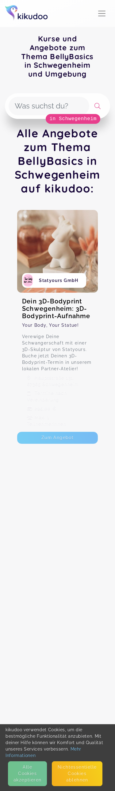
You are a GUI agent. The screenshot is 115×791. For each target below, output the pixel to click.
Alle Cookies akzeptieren (27, 773)
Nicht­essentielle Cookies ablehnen (77, 773)
